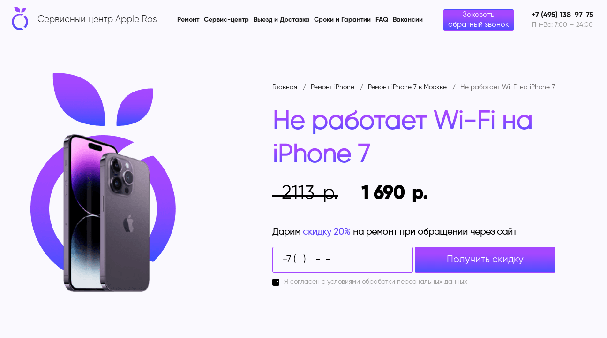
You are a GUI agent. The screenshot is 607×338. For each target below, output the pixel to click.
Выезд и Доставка (281, 19)
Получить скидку (485, 260)
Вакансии (408, 19)
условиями (343, 281)
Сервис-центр (226, 19)
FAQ (381, 19)
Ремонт (188, 19)
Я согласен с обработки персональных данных (375, 281)
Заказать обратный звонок (478, 20)
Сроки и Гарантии (342, 19)
